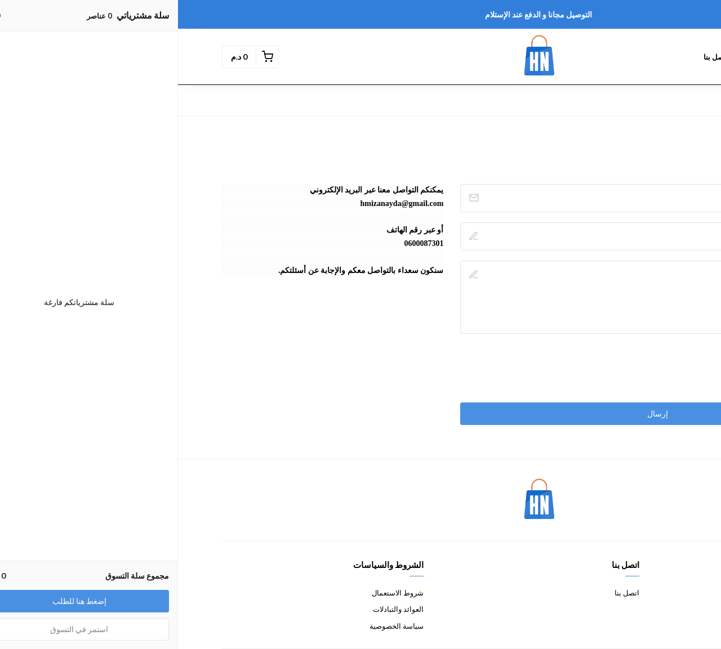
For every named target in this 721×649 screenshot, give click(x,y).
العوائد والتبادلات (220, 609)
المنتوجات (583, 56)
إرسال (479, 413)
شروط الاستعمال (220, 592)
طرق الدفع (660, 609)
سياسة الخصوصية (219, 625)
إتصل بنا (538, 56)
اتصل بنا (449, 592)
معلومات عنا (658, 592)
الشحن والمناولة (652, 625)
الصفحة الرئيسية (642, 56)
